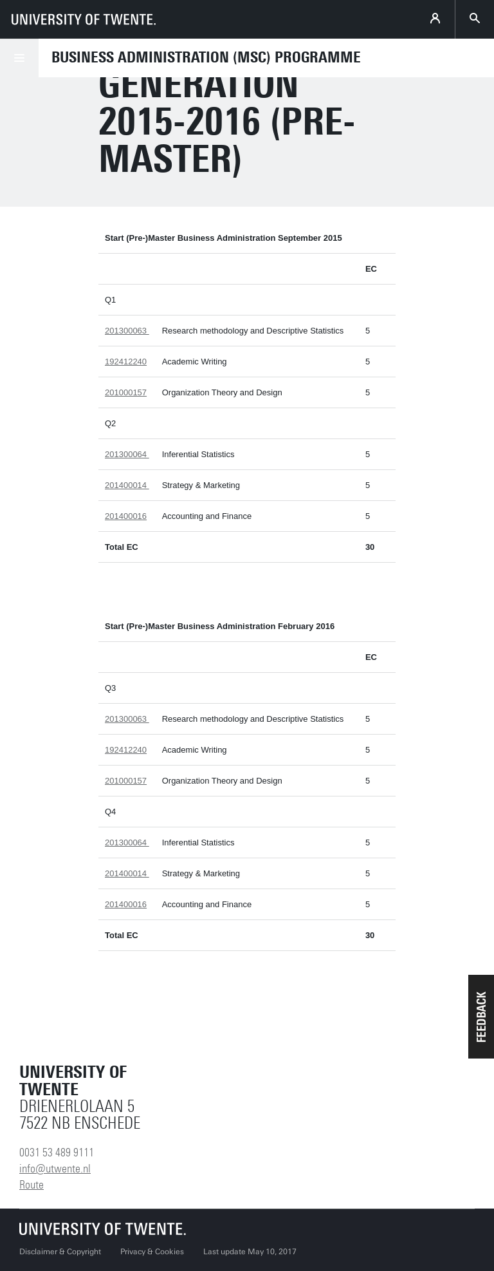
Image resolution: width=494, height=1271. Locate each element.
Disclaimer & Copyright (60, 1251)
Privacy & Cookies (152, 1251)
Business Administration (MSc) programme (206, 57)
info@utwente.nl (55, 1169)
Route (31, 1185)
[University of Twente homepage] (83, 19)
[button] (481, 1017)
